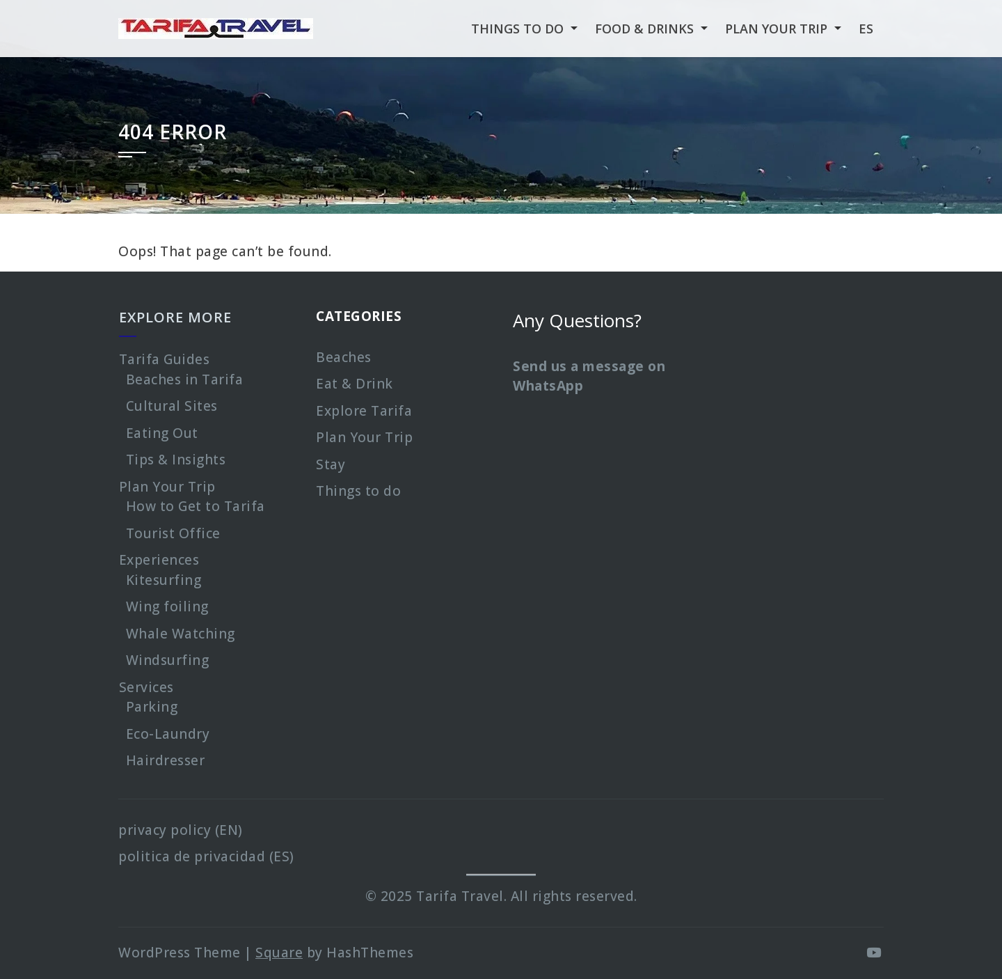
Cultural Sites (172, 406)
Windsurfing (167, 660)
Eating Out (162, 433)
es (866, 28)
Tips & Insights (176, 460)
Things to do (358, 491)
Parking (152, 707)
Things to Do (517, 28)
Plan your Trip (776, 28)
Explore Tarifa (364, 411)
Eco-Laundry (168, 734)
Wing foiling (167, 606)
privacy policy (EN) (180, 830)
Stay (330, 464)
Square (279, 952)
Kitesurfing (164, 580)
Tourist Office (173, 533)
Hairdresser (165, 760)
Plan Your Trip (167, 487)
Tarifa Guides (164, 359)
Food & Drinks (644, 28)
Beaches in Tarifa (185, 379)
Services (146, 687)
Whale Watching (180, 634)
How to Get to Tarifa (195, 506)
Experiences (159, 560)
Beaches (344, 357)
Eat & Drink (354, 384)
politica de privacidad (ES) (206, 856)
